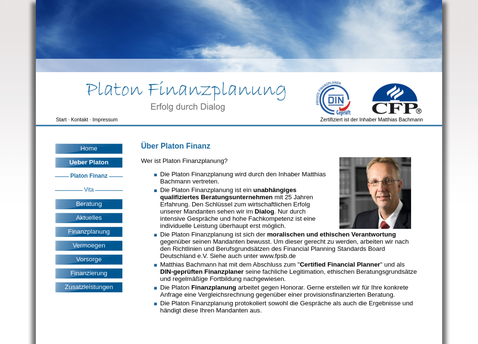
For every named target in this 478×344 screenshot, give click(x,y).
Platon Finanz (89, 175)
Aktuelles (89, 217)
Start (61, 119)
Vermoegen (89, 245)
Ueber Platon (89, 162)
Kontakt (79, 119)
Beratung (89, 203)
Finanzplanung (88, 231)
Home (89, 148)
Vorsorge (88, 259)
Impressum (105, 119)
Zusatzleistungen (89, 286)
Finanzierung (88, 273)
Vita (89, 189)
